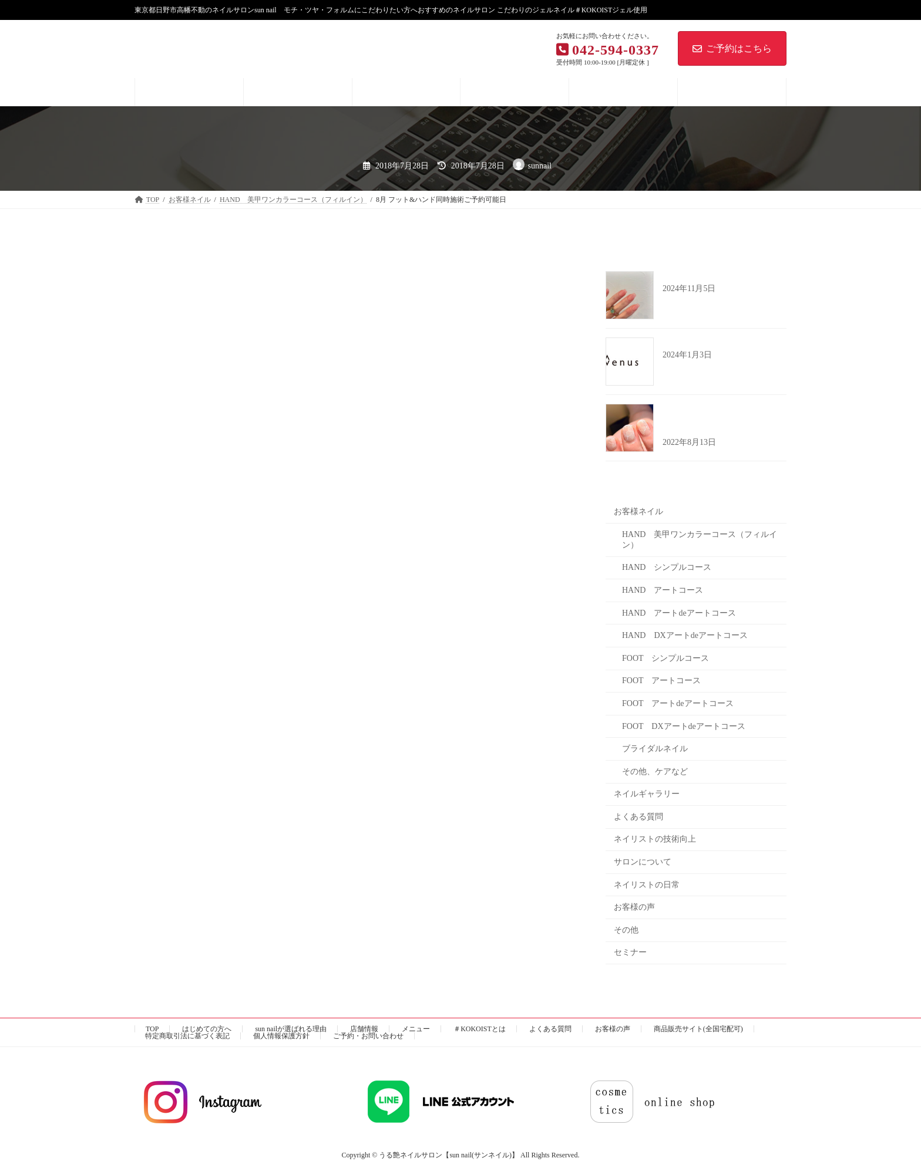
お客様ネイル (638, 511)
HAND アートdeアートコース (679, 612)
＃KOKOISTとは (479, 1029)
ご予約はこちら (732, 48)
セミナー (630, 952)
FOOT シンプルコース (665, 657)
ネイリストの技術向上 (655, 839)
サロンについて (642, 861)
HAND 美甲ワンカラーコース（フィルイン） (699, 539)
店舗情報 (364, 1029)
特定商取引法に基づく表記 (187, 1036)
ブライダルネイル (655, 748)
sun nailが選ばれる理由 (291, 1029)
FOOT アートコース (661, 680)
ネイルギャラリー (647, 793)
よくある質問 (638, 816)
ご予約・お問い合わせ (368, 1036)
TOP (152, 1029)
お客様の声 (634, 907)
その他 (626, 929)
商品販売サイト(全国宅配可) (698, 1029)
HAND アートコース (662, 590)
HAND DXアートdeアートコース (685, 635)
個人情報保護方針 (281, 1036)
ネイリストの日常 (647, 884)
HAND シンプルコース (666, 567)
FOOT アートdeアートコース (678, 703)
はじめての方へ (206, 1029)
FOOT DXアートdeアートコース (683, 725)
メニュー (416, 1029)
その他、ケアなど (655, 771)
